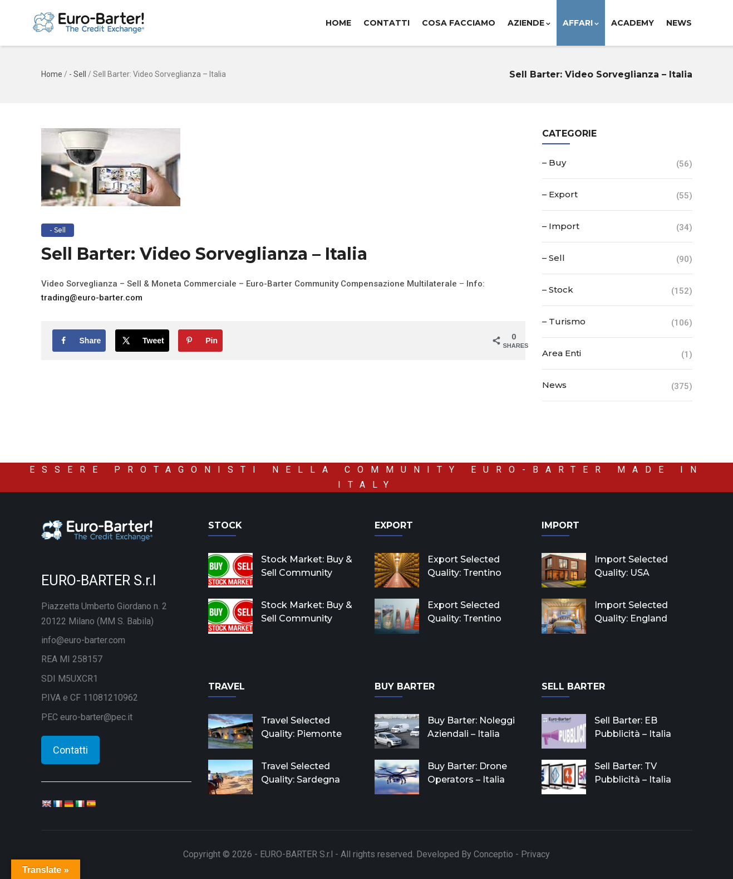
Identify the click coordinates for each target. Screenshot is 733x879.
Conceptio (493, 854)
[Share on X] (142, 340)
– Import (560, 226)
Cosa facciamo (458, 23)
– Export (560, 194)
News (679, 23)
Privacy (535, 854)
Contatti (386, 23)
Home (338, 23)
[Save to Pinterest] (200, 340)
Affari (581, 23)
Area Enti (561, 353)
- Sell (77, 74)
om (136, 298)
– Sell (553, 257)
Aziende (529, 23)
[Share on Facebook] (79, 340)
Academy (632, 23)
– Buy (554, 162)
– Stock (557, 289)
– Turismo (564, 321)
